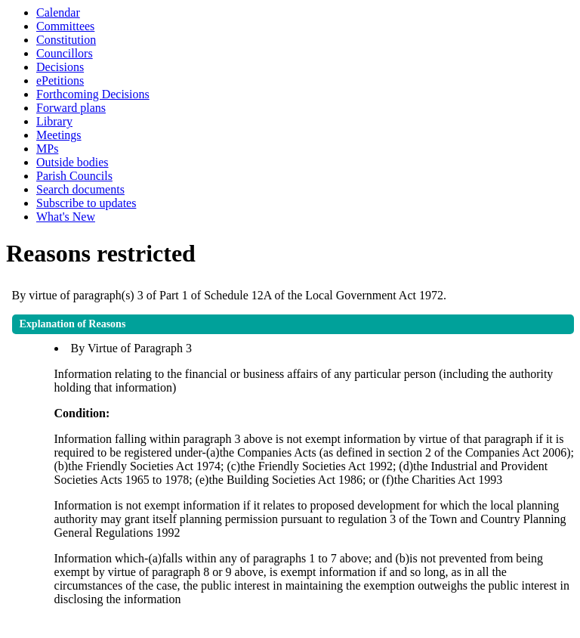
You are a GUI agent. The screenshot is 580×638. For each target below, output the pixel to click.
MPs (47, 148)
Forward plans (71, 107)
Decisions (60, 66)
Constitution (66, 39)
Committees (65, 26)
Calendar (58, 12)
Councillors (64, 53)
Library (54, 121)
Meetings (59, 135)
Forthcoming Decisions (93, 94)
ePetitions (60, 80)
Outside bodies (72, 162)
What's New (65, 216)
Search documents (80, 189)
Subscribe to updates (86, 203)
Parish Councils (74, 175)
